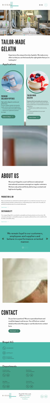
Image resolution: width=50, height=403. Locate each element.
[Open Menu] (45, 5)
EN (42, 5)
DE (40, 5)
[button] (22, 33)
